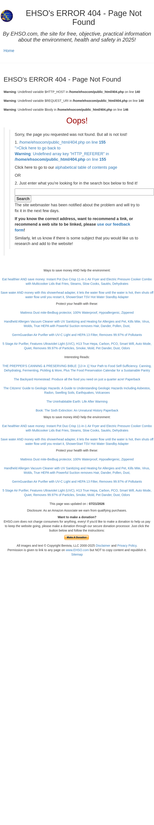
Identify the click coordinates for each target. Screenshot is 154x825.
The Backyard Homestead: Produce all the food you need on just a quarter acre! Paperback (77, 379)
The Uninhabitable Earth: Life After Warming (76, 401)
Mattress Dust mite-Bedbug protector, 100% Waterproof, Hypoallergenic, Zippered (77, 312)
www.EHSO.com (77, 550)
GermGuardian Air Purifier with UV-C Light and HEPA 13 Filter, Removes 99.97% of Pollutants (77, 335)
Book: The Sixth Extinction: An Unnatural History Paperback (77, 410)
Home (9, 50)
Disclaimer (103, 545)
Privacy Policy (126, 545)
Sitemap (77, 554)
